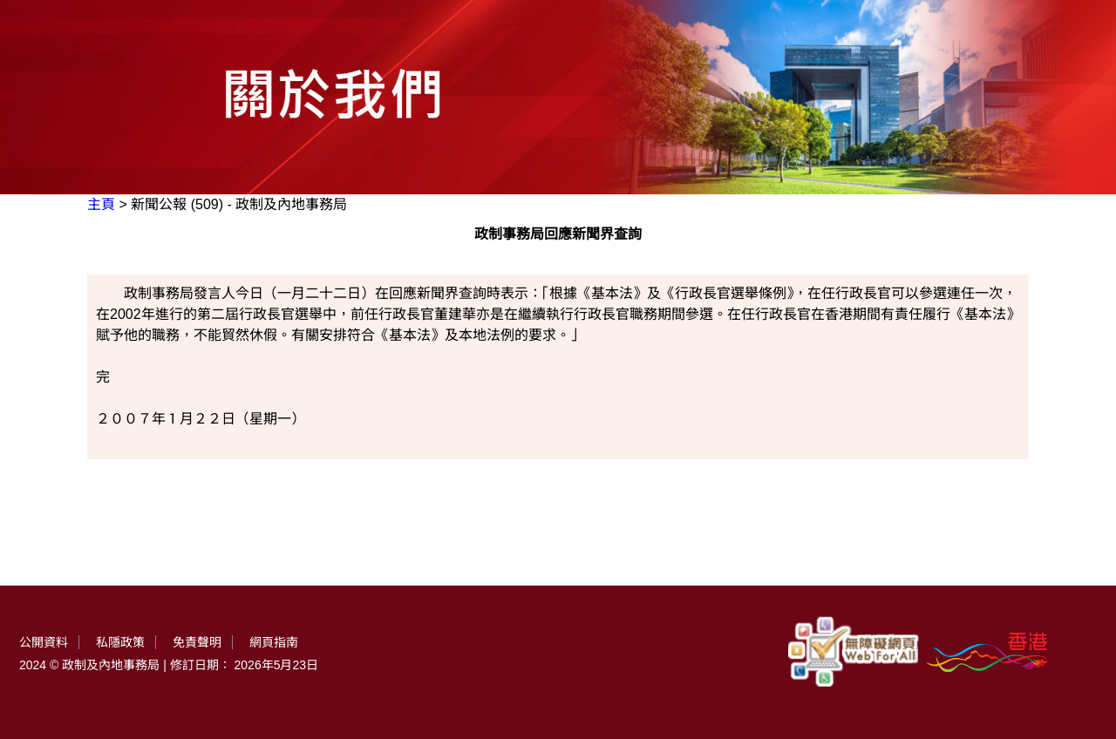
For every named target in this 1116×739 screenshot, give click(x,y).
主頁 (101, 204)
